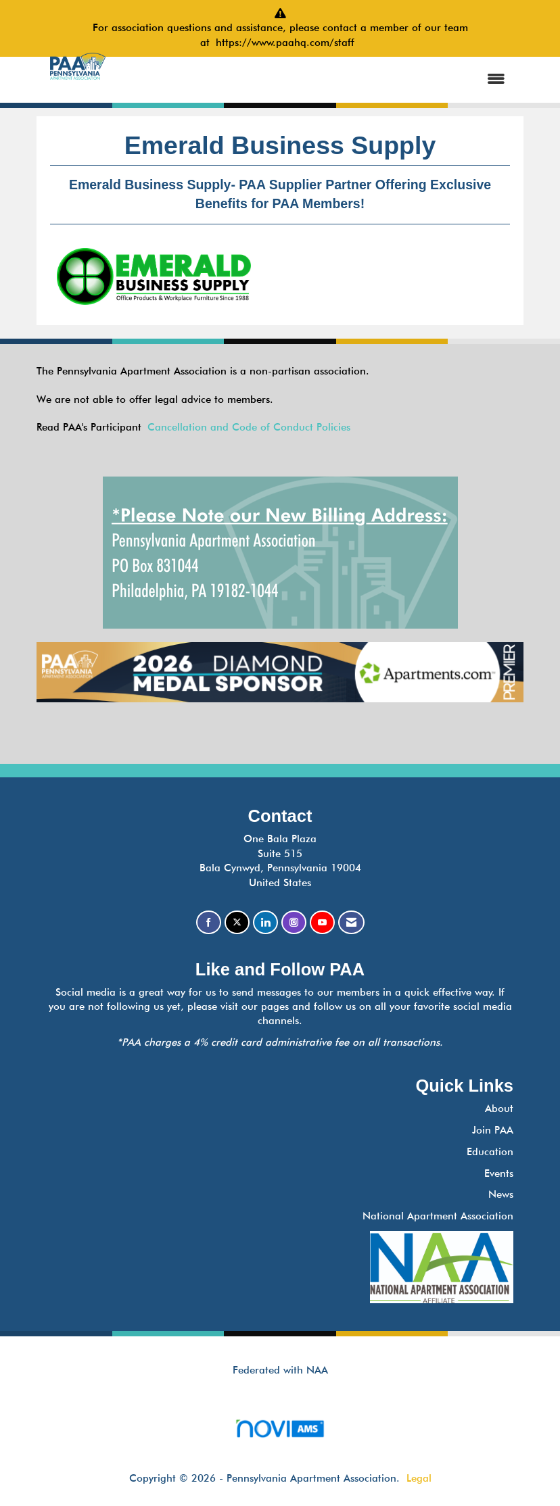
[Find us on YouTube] (322, 922)
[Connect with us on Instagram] (293, 922)
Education (490, 1152)
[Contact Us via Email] (351, 922)
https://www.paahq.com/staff (288, 43)
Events (498, 1173)
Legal (418, 1478)
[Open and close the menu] (318, 79)
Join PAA (492, 1130)
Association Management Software (279, 1432)
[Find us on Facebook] (208, 922)
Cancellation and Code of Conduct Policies (248, 427)
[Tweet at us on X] (237, 922)
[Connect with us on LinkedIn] (265, 922)
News (500, 1194)
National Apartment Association (438, 1216)
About (499, 1108)
